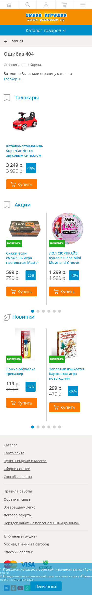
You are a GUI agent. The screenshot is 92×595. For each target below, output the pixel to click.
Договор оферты (18, 515)
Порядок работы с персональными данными (41, 523)
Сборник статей (17, 468)
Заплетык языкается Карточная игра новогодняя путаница (67, 373)
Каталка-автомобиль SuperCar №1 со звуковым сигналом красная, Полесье (24, 150)
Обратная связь (17, 499)
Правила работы (18, 491)
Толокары (12, 79)
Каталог (10, 445)
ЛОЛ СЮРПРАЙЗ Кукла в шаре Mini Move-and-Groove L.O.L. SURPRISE (65, 258)
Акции (23, 204)
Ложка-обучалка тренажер (20, 371)
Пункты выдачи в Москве (25, 461)
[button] (32, 311)
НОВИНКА (14, 243)
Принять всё (46, 586)
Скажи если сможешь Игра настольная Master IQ (22, 258)
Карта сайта (14, 453)
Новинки (23, 317)
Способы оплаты (18, 476)
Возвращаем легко (19, 507)
